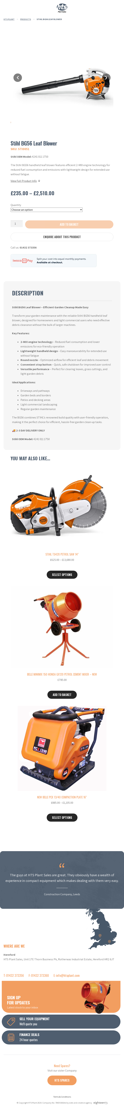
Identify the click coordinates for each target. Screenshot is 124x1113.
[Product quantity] (17, 223)
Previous (17, 77)
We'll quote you (63, 1021)
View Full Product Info (26, 181)
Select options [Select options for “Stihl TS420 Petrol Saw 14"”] (62, 575)
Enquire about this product (62, 237)
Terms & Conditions (62, 1096)
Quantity (16, 205)
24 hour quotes (63, 1037)
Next (106, 77)
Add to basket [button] (62, 695)
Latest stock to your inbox (63, 1001)
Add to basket (69, 224)
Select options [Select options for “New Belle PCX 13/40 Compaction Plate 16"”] (62, 817)
